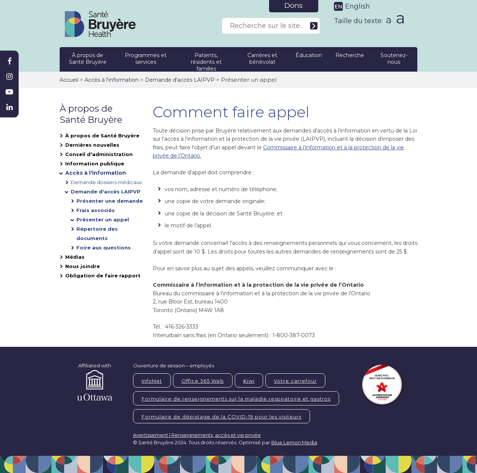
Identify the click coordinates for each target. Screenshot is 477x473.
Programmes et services (146, 58)
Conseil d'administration (99, 154)
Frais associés (95, 210)
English (357, 6)
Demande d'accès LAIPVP (180, 80)
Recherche (349, 55)
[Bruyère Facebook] (9, 61)
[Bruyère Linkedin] (9, 107)
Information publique (94, 164)
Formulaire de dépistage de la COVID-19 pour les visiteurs (221, 417)
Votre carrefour (295, 381)
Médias (75, 257)
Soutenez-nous (394, 58)
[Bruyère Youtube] (9, 92)
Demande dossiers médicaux (106, 182)
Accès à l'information (112, 80)
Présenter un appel (102, 220)
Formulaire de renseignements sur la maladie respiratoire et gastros (236, 399)
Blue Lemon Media (294, 442)
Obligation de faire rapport (102, 275)
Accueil (69, 80)
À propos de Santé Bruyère (88, 58)
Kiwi (249, 381)
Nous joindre (82, 266)
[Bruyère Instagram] (9, 76)
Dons (293, 5)
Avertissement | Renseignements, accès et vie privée (197, 435)
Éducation (309, 55)
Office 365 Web (202, 381)
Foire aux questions (103, 247)
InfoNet (152, 381)
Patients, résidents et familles (206, 60)
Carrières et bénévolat (262, 58)
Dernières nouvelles (92, 145)
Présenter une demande (109, 201)
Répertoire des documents (97, 233)
